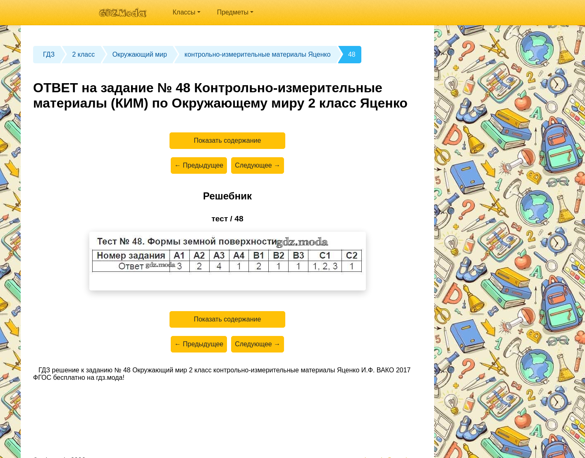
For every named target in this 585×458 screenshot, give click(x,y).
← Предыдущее (198, 165)
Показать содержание (227, 140)
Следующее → (257, 165)
